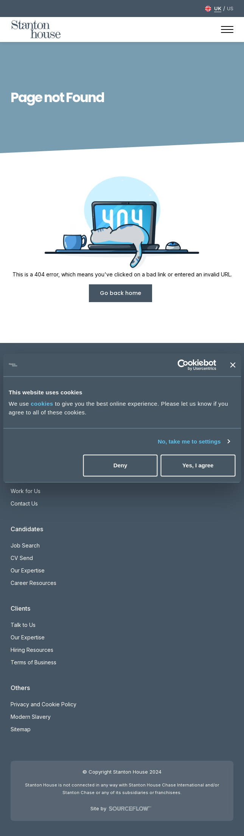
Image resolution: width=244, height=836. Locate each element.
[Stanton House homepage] (36, 29)
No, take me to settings (189, 441)
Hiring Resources (32, 650)
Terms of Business (33, 662)
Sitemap (21, 729)
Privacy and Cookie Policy (43, 704)
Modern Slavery (31, 716)
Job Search (25, 545)
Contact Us (24, 503)
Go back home (120, 293)
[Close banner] (232, 365)
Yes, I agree (198, 465)
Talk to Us (23, 625)
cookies (42, 403)
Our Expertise (28, 570)
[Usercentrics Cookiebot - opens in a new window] (183, 365)
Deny (120, 465)
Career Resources (33, 583)
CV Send (22, 558)
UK (217, 8)
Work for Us (25, 491)
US (230, 8)
